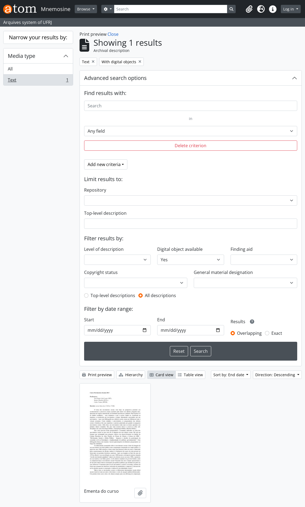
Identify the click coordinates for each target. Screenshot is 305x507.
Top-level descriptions (113, 295)
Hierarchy (131, 374)
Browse (84, 9)
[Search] (170, 9)
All (10, 69)
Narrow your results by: (38, 37)
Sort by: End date (229, 374)
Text (38, 81)
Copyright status (101, 272)
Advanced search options (115, 78)
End (161, 320)
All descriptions (160, 295)
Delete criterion (190, 146)
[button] (249, 9)
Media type (21, 55)
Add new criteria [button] (104, 164)
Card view (161, 374)
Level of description (104, 249)
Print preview (97, 374)
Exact (276, 333)
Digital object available (180, 249)
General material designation (223, 272)
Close (113, 34)
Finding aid (242, 249)
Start (89, 320)
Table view (190, 374)
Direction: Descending (275, 374)
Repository (95, 190)
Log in (289, 9)
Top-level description (105, 213)
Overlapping (249, 333)
